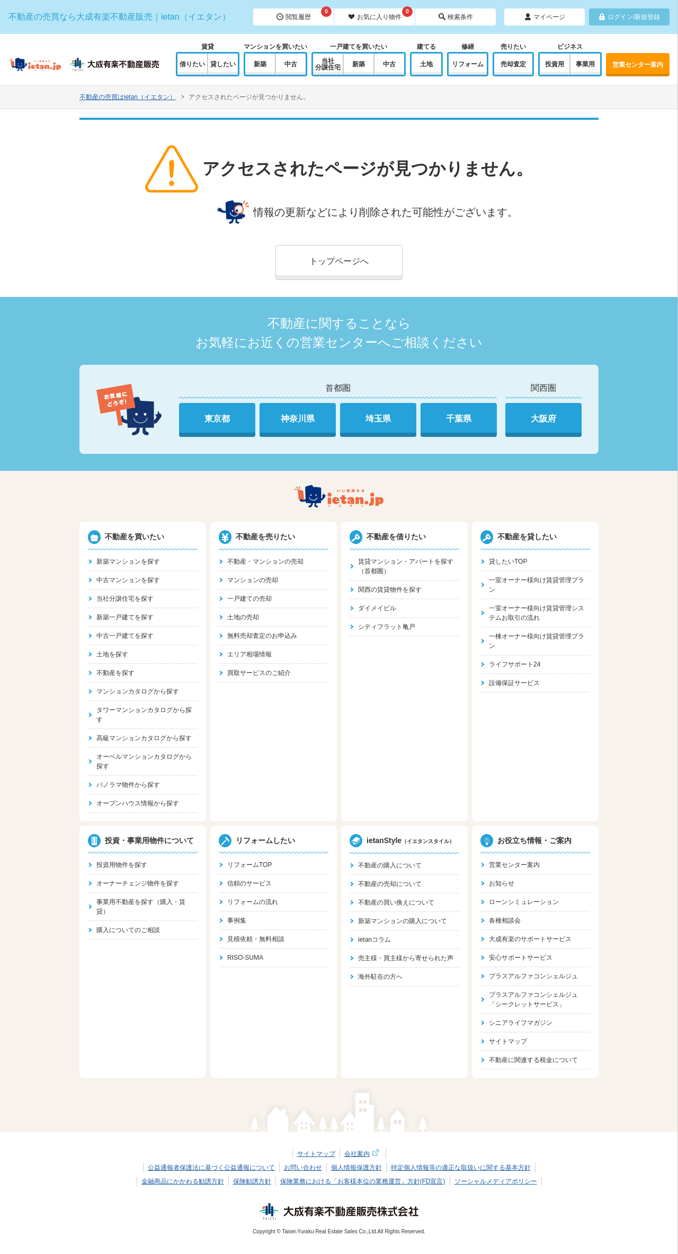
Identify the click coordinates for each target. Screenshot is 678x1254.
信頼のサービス (249, 883)
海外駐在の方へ (380, 976)
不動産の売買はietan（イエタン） (127, 97)
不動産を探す (115, 673)
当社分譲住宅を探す (125, 598)
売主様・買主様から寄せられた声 (405, 958)
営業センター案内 (637, 64)
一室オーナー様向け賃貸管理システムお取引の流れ (536, 612)
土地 (426, 64)
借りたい (192, 64)
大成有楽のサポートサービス (530, 939)
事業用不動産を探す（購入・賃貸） (140, 906)
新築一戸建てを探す (125, 617)
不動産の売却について (390, 884)
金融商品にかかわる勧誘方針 (182, 1181)
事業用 (585, 64)
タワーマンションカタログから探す (144, 714)
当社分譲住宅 (328, 64)
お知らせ (501, 883)
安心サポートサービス (520, 957)
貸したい (223, 64)
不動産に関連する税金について (533, 1060)
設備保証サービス (514, 683)
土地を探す (112, 654)
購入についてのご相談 (128, 930)
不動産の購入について (390, 865)
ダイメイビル (377, 608)
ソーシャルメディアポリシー (495, 1181)
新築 (260, 64)
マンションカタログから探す (137, 691)
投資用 (554, 64)
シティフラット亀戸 (386, 626)
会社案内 (362, 1153)
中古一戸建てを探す (125, 635)
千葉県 (458, 418)
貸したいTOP (508, 561)
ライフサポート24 (514, 664)
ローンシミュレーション (524, 902)
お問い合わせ (303, 1167)
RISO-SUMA (245, 957)
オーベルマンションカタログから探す (144, 761)
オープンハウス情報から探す (137, 803)
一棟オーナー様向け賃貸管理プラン (536, 641)
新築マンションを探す (128, 561)
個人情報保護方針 (356, 1167)
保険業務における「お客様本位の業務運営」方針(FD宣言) (362, 1181)
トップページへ (339, 261)
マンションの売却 (252, 580)
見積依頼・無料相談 (255, 939)
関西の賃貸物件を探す (390, 589)
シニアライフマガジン (520, 1023)
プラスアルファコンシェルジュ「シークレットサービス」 (533, 999)
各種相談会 (505, 920)
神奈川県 (298, 418)
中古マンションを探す (128, 580)
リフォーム (468, 64)
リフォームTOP (249, 865)
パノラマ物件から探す (128, 784)
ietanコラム (374, 939)
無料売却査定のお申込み (262, 635)
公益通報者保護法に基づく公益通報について (211, 1167)
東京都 (217, 418)
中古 (290, 64)
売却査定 (513, 64)
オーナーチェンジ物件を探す (137, 883)
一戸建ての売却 (249, 598)
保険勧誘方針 (252, 1181)
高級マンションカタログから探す (144, 738)
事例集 (236, 920)
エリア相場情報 (249, 654)
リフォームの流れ (252, 902)
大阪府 (543, 418)
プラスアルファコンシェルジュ (533, 976)
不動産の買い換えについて (396, 902)
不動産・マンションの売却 (265, 561)
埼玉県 (378, 418)
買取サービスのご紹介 (259, 673)
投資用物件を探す (121, 865)
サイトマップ (508, 1041)
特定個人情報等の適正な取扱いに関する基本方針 (461, 1167)
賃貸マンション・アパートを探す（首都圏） (405, 566)
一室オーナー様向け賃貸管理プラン (536, 584)
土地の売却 (243, 617)
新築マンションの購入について (402, 921)
